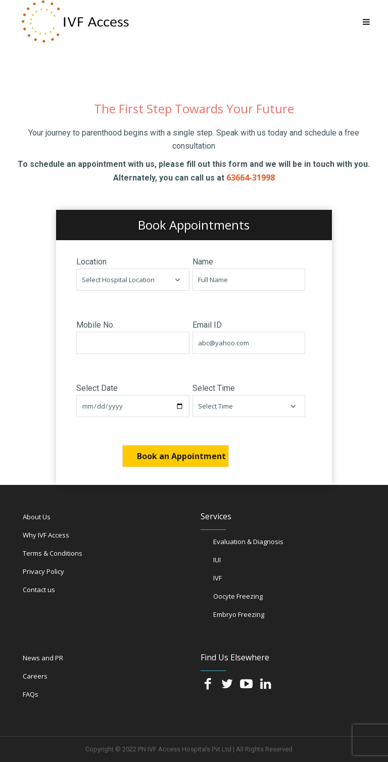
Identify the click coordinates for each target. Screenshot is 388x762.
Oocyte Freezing (238, 596)
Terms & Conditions (52, 553)
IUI (217, 559)
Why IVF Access (46, 535)
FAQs (30, 694)
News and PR (43, 657)
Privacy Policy (43, 571)
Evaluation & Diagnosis (248, 541)
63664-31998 (250, 177)
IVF (217, 577)
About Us (37, 516)
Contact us (39, 589)
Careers (35, 676)
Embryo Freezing (238, 614)
